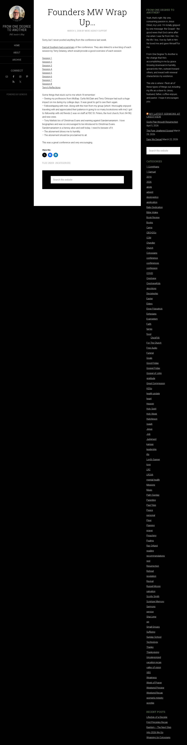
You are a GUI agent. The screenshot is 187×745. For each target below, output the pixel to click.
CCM (148, 237)
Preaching (151, 535)
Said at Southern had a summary (58, 47)
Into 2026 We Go (154, 732)
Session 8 (47, 84)
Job (148, 434)
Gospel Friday (153, 368)
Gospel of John (154, 373)
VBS (148, 672)
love (148, 464)
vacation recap (153, 662)
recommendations (155, 556)
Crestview (151, 278)
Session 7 (47, 80)
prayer (149, 530)
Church (149, 248)
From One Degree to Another (17, 28)
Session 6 (47, 76)
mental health (153, 479)
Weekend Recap (154, 692)
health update (153, 393)
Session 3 (47, 65)
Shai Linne (151, 616)
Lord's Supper (153, 459)
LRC (148, 469)
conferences (152, 263)
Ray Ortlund (152, 545)
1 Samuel (151, 171)
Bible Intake (152, 212)
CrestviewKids (153, 283)
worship (150, 703)
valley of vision (153, 667)
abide (149, 187)
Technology (152, 642)
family (149, 329)
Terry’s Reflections (51, 87)
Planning (150, 525)
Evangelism (152, 319)
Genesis (23, 94)
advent (149, 192)
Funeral (150, 353)
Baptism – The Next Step (158, 727)
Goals (149, 358)
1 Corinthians (152, 166)
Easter (149, 298)
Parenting (151, 500)
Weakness (151, 677)
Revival (149, 581)
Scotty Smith (152, 596)
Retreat (150, 571)
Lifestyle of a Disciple (156, 717)
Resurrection (152, 566)
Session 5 (47, 73)
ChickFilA (155, 337)
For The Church (153, 343)
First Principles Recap (157, 722)
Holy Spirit (151, 408)
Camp (149, 227)
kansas (149, 444)
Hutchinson (151, 419)
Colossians (151, 253)
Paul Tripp (151, 505)
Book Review (153, 217)
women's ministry (154, 698)
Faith (148, 324)
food (148, 334)
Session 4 (47, 69)
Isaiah (149, 424)
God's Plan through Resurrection (162, 122)
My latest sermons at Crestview (163, 115)
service (150, 611)
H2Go (149, 388)
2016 (149, 177)
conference (152, 258)
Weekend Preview (155, 687)
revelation (151, 576)
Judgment (151, 439)
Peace (149, 510)
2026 (149, 182)
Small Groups (153, 627)
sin (147, 621)
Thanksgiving (152, 652)
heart (149, 398)
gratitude (150, 378)
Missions (150, 485)
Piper (149, 520)
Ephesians (151, 313)
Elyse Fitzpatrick (154, 308)
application (151, 202)
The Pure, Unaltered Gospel (159, 130)
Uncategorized (63, 163)
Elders (149, 303)
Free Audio (151, 348)
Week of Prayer (154, 682)
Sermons (150, 606)
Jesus (149, 429)
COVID (149, 273)
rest (148, 561)
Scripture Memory (155, 601)
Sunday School (153, 637)
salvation (150, 591)
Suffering (150, 632)
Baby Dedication (154, 207)
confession (151, 268)
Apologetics (152, 197)
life (147, 454)
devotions (151, 288)
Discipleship (152, 293)
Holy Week (151, 414)
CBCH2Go (151, 232)
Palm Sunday (152, 495)
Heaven (150, 403)
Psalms (150, 540)
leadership (151, 449)
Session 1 (47, 58)
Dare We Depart (154, 139)
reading (150, 550)
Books (149, 222)
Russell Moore (153, 586)
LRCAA (149, 474)
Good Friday (152, 363)
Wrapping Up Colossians (158, 737)
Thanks (149, 647)
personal (150, 515)
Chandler (150, 242)
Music (149, 490)
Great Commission (155, 383)
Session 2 (47, 62)
